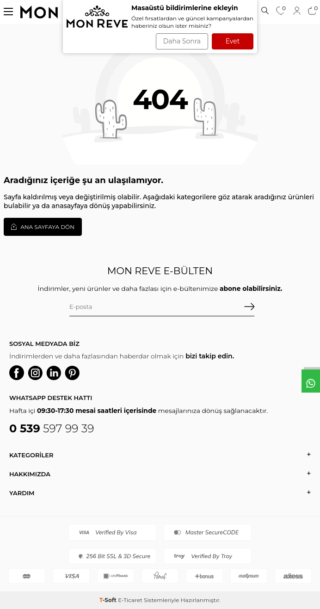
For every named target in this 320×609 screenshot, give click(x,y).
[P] (72, 372)
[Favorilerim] (280, 11)
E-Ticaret (130, 600)
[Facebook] (16, 372)
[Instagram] (35, 372)
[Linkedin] (53, 372)
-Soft (108, 600)
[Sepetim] (312, 11)
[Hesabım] (297, 10)
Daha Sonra (182, 41)
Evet (233, 41)
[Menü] (8, 11)
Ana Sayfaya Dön (42, 226)
